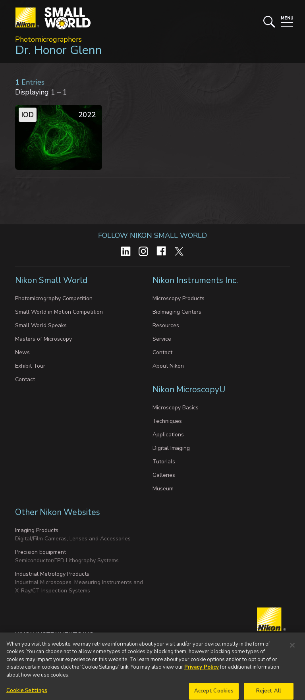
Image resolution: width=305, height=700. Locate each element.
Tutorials (163, 461)
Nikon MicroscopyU (188, 389)
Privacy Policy (201, 673)
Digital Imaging (171, 448)
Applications (168, 434)
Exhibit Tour (30, 366)
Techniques (167, 421)
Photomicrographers (48, 39)
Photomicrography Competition (54, 298)
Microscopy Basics (175, 407)
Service (161, 339)
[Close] (292, 651)
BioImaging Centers (176, 312)
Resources (165, 325)
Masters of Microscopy (43, 339)
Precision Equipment (40, 552)
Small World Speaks (41, 325)
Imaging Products (36, 530)
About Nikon (168, 366)
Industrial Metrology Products (52, 574)
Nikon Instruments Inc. (196, 280)
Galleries (163, 475)
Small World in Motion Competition (59, 312)
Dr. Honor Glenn (58, 50)
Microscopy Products (178, 298)
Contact (25, 379)
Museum (163, 488)
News (22, 352)
